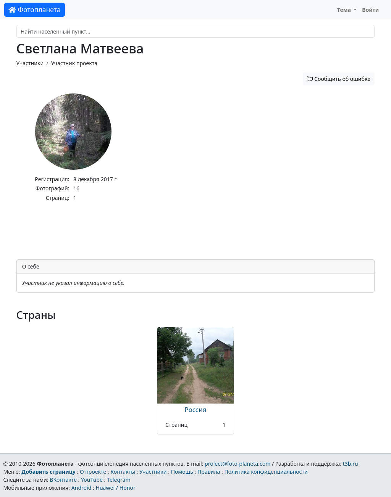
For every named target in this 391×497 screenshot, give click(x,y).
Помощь (182, 471)
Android (81, 487)
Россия (196, 409)
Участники (30, 63)
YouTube (92, 479)
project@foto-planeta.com (237, 463)
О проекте (93, 471)
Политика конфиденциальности (266, 471)
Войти (370, 9)
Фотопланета (34, 9)
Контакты (122, 471)
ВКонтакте (63, 479)
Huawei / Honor (115, 487)
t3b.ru (350, 463)
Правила (208, 471)
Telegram (119, 479)
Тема (344, 9)
